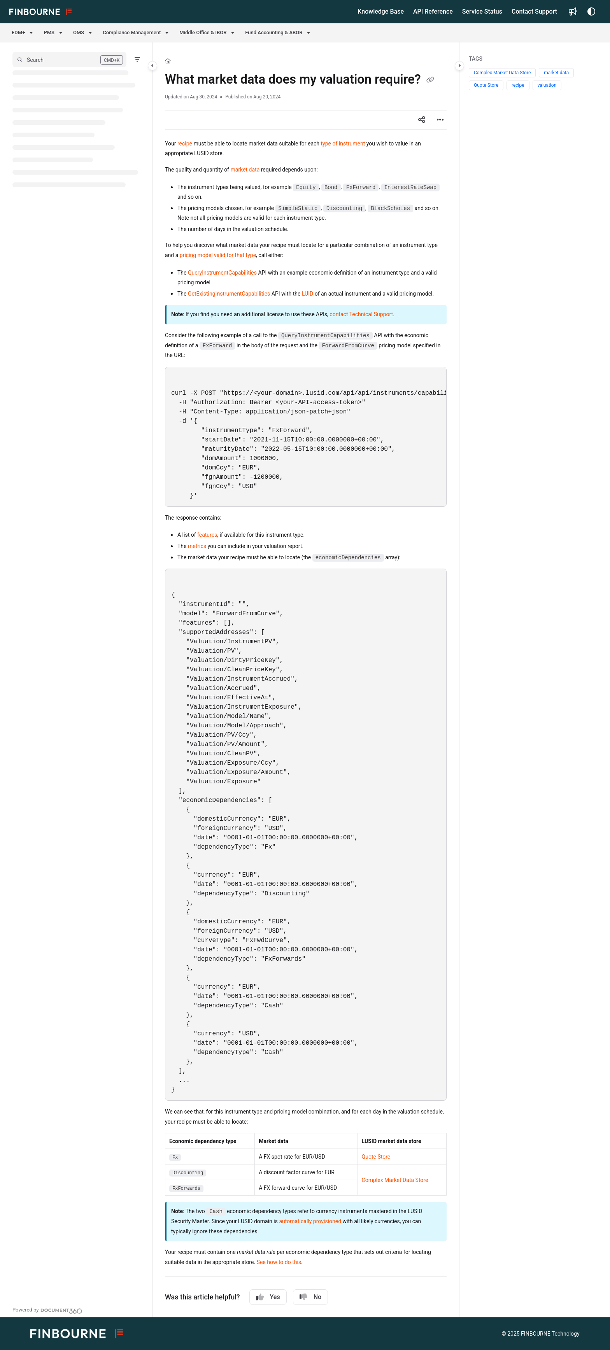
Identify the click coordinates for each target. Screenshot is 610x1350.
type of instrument (343, 143)
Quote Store (376, 1157)
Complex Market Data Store (395, 1180)
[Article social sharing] (421, 120)
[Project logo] (40, 12)
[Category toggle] (152, 65)
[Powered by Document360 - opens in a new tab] (47, 1310)
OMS (78, 32)
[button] (69, 59)
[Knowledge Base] (381, 12)
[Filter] (137, 59)
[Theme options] (591, 11)
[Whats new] (572, 11)
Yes (268, 1297)
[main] (305, 679)
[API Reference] (433, 12)
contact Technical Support (361, 314)
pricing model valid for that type (218, 255)
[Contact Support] (534, 12)
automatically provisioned (310, 1221)
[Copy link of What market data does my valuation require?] (430, 80)
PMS (49, 32)
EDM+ (18, 32)
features (207, 535)
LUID (307, 294)
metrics (197, 546)
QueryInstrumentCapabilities (222, 273)
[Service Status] (482, 12)
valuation (547, 85)
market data (244, 169)
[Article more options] (440, 120)
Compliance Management (132, 32)
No (310, 1297)
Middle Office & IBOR (202, 32)
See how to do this (279, 1262)
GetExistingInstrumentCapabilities (229, 294)
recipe (184, 143)
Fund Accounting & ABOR (273, 32)
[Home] (168, 61)
